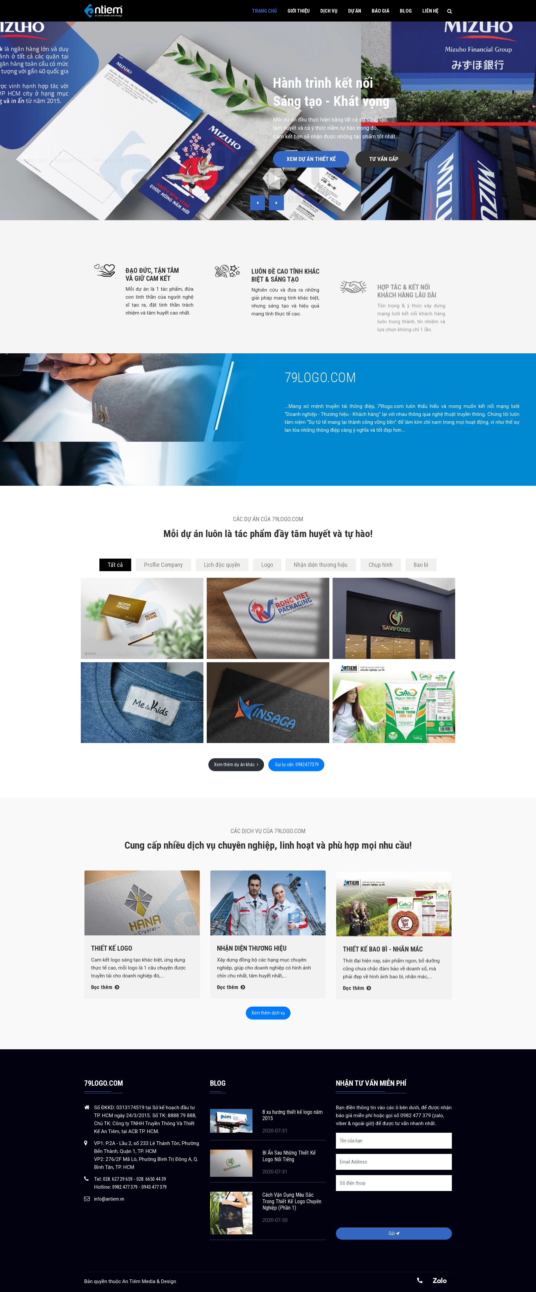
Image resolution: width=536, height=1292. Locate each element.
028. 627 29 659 (118, 1179)
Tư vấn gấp (384, 159)
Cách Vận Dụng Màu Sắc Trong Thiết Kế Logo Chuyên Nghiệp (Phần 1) (291, 1201)
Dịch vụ (329, 11)
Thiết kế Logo (111, 977)
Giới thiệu (299, 11)
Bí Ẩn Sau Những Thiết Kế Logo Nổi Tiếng (289, 1156)
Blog (406, 11)
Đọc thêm (105, 1016)
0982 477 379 (124, 1187)
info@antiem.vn (109, 1199)
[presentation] (257, 202)
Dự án (354, 11)
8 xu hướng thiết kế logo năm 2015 (292, 1115)
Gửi (394, 1233)
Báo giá (380, 11)
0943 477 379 (154, 1187)
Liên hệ (430, 11)
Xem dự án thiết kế (311, 159)
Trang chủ (264, 11)
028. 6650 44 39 (151, 1179)
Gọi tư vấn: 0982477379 (296, 764)
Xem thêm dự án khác (236, 764)
